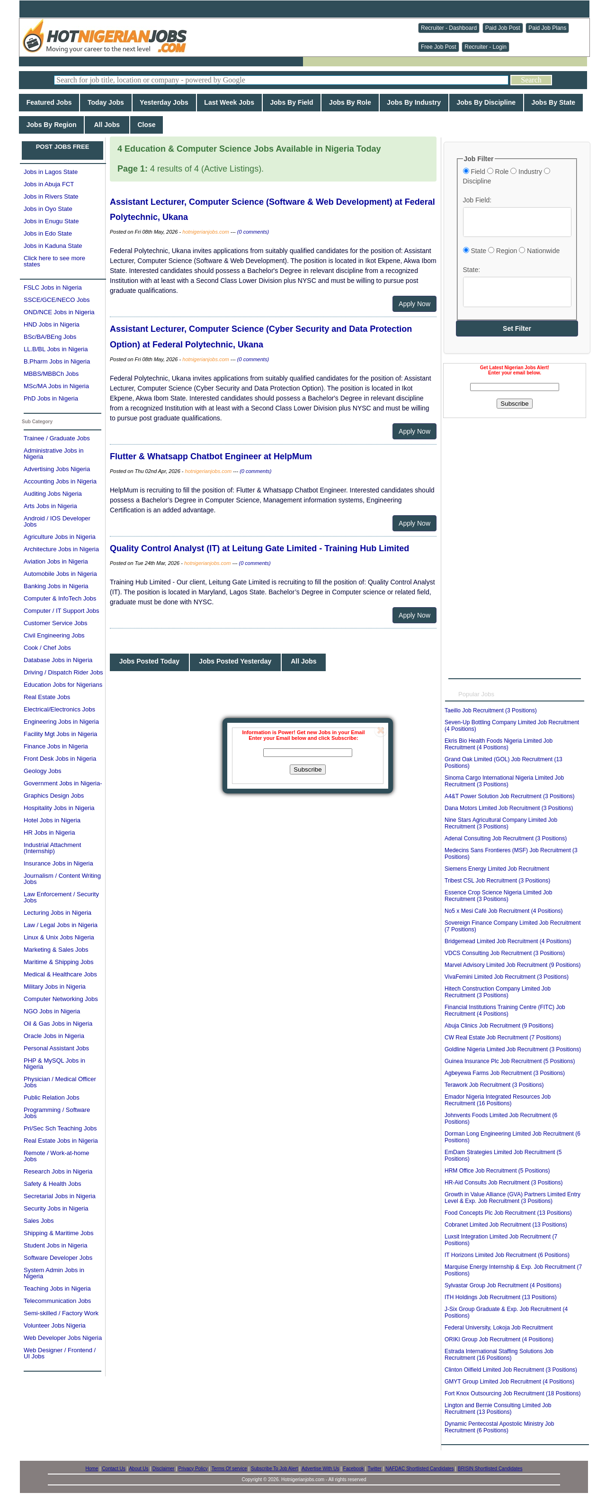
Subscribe (307, 769)
